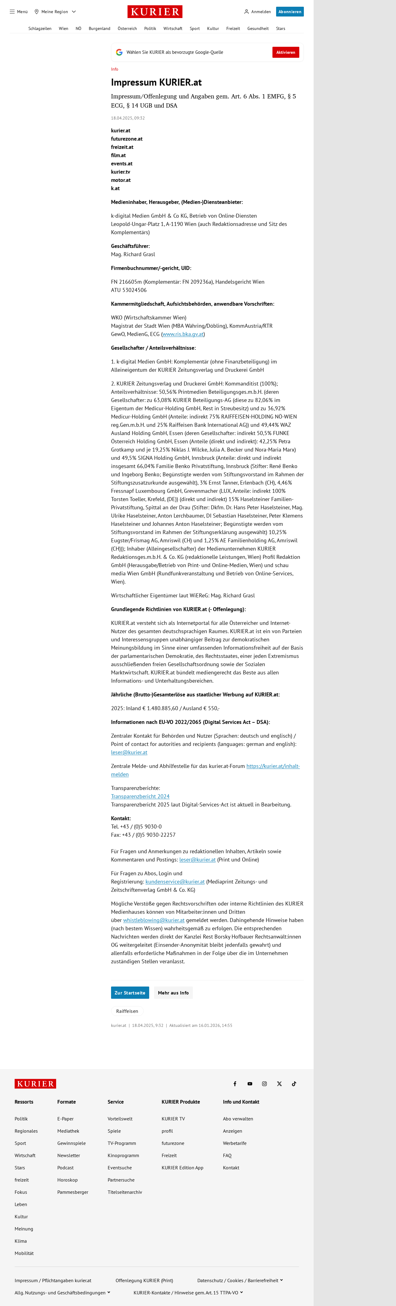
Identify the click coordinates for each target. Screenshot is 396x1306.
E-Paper (65, 1119)
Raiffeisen (127, 1011)
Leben (21, 1204)
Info (114, 69)
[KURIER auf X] (279, 1084)
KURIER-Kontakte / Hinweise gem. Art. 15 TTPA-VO (186, 1292)
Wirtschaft (173, 28)
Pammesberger (72, 1192)
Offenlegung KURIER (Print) (144, 1280)
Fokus (21, 1192)
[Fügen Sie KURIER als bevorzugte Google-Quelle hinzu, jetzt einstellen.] (207, 52)
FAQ (227, 1155)
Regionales (26, 1131)
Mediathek (68, 1131)
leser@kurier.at (129, 752)
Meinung (24, 1229)
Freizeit (233, 28)
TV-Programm (122, 1143)
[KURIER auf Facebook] (235, 1084)
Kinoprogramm (123, 1155)
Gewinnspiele (71, 1143)
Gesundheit (258, 28)
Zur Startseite (130, 993)
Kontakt (231, 1167)
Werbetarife (235, 1143)
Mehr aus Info (173, 993)
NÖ (78, 28)
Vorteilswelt (120, 1119)
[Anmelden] (257, 11)
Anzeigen (232, 1131)
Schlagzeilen (40, 28)
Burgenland (99, 28)
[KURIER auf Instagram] (264, 1084)
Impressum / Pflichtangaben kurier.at (53, 1280)
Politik (150, 28)
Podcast (65, 1167)
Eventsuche (120, 1167)
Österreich (127, 28)
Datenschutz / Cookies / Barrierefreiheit (237, 1280)
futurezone (173, 1143)
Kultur (213, 28)
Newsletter (68, 1155)
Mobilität (24, 1253)
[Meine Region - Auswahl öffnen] (74, 11)
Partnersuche (121, 1180)
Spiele (114, 1131)
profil (167, 1131)
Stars (280, 28)
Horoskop (67, 1180)
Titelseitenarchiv (125, 1192)
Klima (21, 1241)
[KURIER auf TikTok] (294, 1084)
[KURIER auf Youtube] (250, 1084)
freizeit (22, 1180)
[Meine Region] (51, 12)
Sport (195, 28)
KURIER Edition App (182, 1167)
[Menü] (19, 12)
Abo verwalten (238, 1119)
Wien (63, 28)
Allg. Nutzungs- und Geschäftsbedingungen (60, 1292)
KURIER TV (173, 1119)
